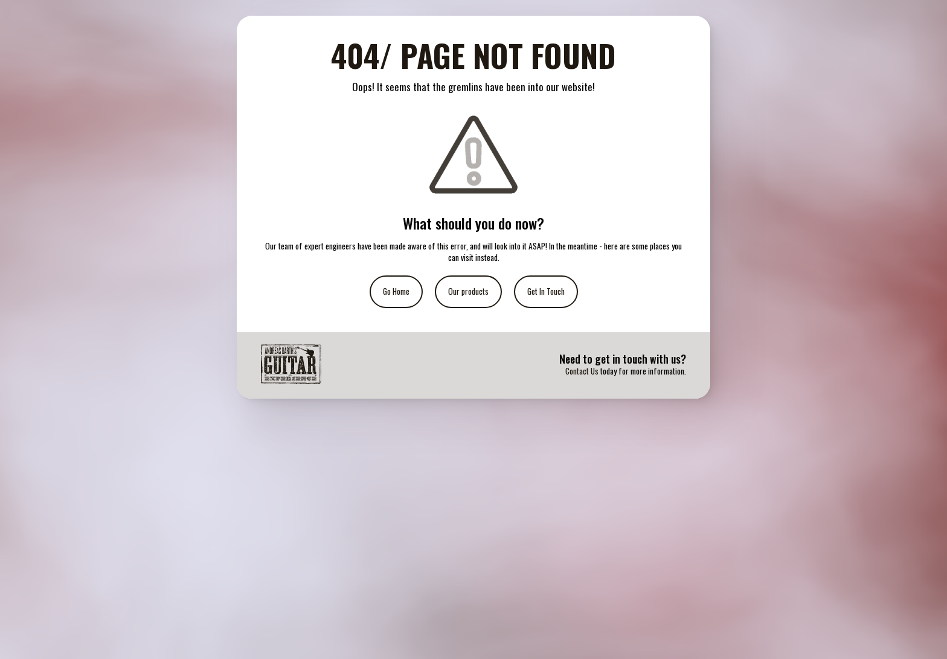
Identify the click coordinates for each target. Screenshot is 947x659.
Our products (468, 291)
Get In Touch (546, 291)
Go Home (396, 291)
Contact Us (582, 371)
